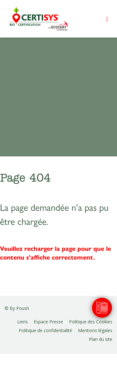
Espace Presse (48, 322)
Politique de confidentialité (45, 330)
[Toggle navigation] (107, 19)
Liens (22, 322)
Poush (22, 308)
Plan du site (100, 339)
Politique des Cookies (90, 322)
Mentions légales (95, 330)
